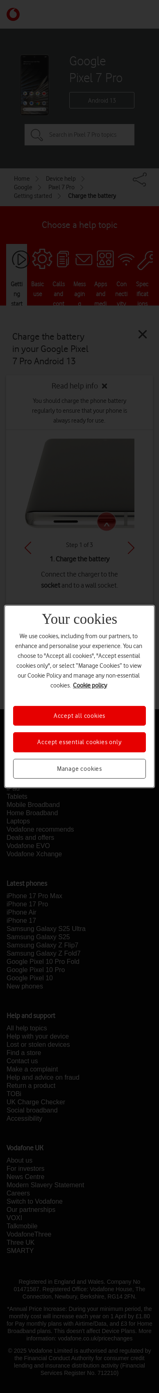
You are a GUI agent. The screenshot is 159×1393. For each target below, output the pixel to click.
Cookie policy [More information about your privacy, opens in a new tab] (90, 685)
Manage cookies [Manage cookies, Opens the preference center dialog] (79, 768)
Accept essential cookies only (79, 742)
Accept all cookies (79, 715)
